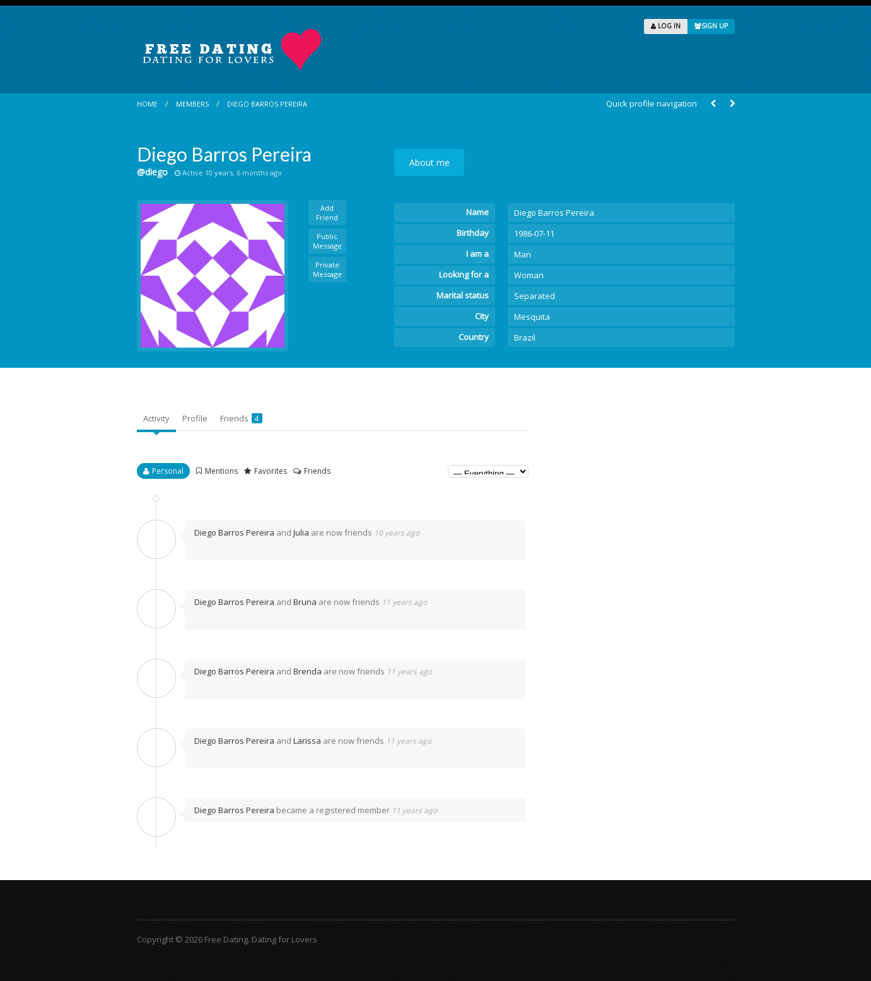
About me (429, 162)
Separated (534, 296)
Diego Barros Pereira (267, 104)
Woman (529, 275)
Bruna (305, 602)
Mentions (221, 471)
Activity (156, 418)
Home (147, 104)
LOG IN (666, 25)
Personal (168, 471)
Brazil (524, 337)
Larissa (307, 740)
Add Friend (327, 212)
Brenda (307, 671)
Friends (241, 418)
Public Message (327, 241)
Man (522, 254)
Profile (195, 418)
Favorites (270, 471)
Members (192, 104)
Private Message (327, 269)
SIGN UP (711, 25)
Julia (301, 532)
